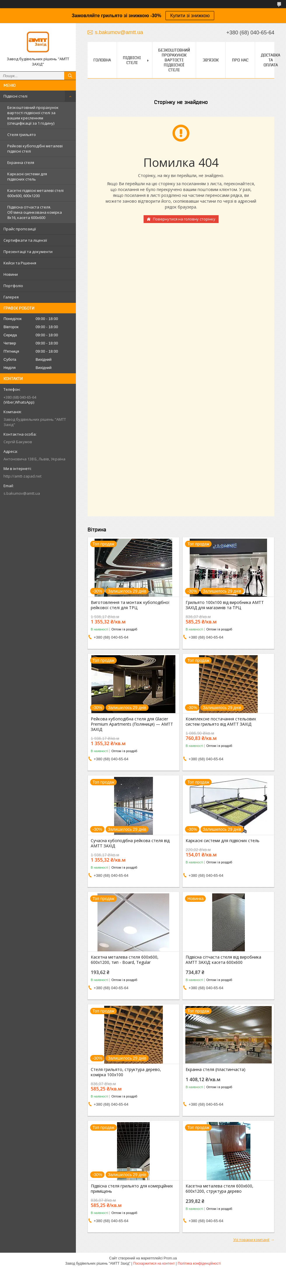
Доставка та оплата (270, 60)
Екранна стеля (20, 162)
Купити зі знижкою (190, 15)
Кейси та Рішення (20, 263)
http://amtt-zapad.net (22, 476)
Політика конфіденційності (199, 1263)
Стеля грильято (21, 134)
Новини (11, 274)
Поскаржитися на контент (154, 1263)
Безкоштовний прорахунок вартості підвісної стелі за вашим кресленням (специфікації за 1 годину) (33, 115)
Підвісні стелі (15, 96)
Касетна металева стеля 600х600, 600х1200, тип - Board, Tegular (124, 960)
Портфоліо (13, 285)
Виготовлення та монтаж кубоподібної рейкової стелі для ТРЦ (130, 605)
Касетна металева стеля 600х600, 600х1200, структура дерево (219, 1188)
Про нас (240, 60)
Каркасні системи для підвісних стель (27, 176)
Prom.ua (170, 1258)
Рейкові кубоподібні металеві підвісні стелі (35, 148)
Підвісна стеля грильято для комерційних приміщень (132, 1188)
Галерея (11, 297)
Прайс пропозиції (20, 228)
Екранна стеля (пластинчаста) (215, 1069)
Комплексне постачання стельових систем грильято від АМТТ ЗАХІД (221, 721)
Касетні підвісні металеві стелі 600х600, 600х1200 (35, 193)
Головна (102, 60)
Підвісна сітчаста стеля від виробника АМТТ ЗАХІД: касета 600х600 (223, 960)
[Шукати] (70, 75)
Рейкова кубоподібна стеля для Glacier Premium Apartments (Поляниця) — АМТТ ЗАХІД (132, 724)
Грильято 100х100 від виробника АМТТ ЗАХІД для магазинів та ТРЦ (225, 605)
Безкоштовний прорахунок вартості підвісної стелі (174, 60)
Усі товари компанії (251, 1239)
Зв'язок (211, 60)
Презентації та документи (28, 251)
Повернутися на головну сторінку (184, 219)
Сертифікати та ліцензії (25, 240)
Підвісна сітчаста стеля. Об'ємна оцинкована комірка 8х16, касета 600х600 (34, 212)
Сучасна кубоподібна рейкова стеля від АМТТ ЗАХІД (130, 843)
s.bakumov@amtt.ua (22, 493)
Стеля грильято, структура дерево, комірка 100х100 (126, 1072)
